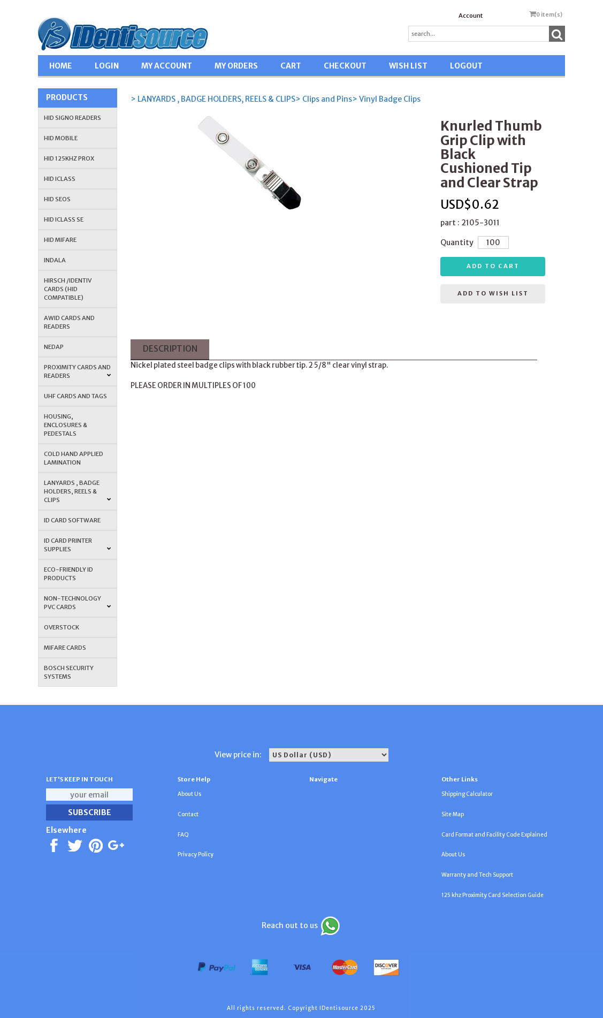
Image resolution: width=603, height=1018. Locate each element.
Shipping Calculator (467, 794)
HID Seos (57, 199)
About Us (189, 794)
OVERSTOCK (61, 627)
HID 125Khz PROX (69, 158)
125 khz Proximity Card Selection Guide (492, 895)
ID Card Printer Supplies (77, 545)
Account (471, 15)
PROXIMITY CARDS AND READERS (77, 371)
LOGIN (107, 66)
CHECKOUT (345, 66)
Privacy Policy (195, 854)
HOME (60, 66)
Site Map (452, 814)
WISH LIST (408, 66)
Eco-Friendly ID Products (68, 574)
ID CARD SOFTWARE (72, 520)
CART (290, 66)
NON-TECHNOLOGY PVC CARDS (77, 603)
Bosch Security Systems (69, 672)
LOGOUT (466, 66)
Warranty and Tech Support (477, 874)
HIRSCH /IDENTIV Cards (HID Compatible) (67, 289)
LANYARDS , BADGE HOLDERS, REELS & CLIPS (77, 491)
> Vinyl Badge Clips (386, 99)
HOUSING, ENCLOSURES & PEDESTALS (65, 425)
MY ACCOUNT (166, 66)
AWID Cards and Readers (69, 322)
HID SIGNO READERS (72, 117)
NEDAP (54, 347)
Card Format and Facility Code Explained (494, 834)
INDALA (55, 260)
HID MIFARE (60, 240)
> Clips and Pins (323, 99)
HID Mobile (61, 138)
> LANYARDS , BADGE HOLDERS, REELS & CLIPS (213, 99)
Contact (188, 814)
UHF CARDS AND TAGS (75, 396)
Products (67, 97)
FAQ (183, 834)
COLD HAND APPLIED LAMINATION (73, 458)
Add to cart (493, 266)
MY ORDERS (236, 66)
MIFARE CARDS (65, 647)
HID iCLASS (59, 179)
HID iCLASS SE (63, 219)
